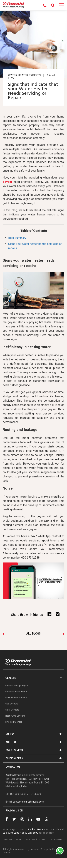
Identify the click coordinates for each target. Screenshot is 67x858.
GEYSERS (33, 678)
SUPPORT (33, 734)
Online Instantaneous (16, 698)
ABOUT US (33, 742)
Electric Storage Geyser (17, 685)
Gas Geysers (11, 704)
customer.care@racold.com (28, 801)
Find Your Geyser (13, 722)
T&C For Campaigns (55, 839)
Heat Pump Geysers (15, 716)
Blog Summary (17, 238)
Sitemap (18, 839)
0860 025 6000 (30, 832)
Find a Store (35, 829)
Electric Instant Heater (16, 692)
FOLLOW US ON (14, 810)
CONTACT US (13, 766)
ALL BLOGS (33, 633)
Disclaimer (42, 839)
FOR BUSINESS (33, 750)
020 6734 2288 (11, 832)
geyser (7, 182)
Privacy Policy (7, 839)
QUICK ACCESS (33, 758)
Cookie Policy (30, 839)
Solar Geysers (12, 710)
